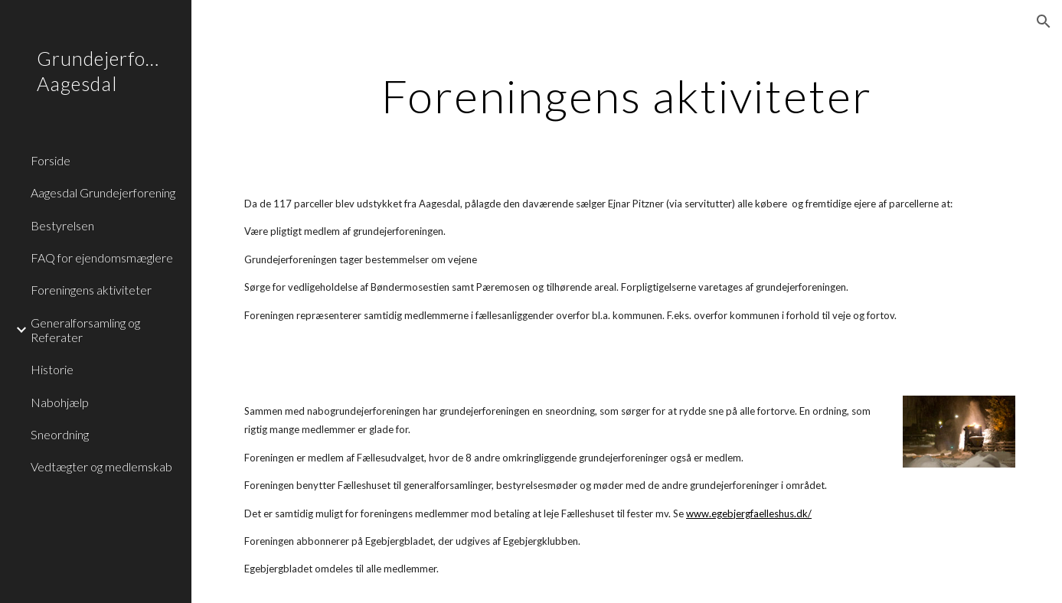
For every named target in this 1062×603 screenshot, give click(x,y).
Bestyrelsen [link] (62, 225)
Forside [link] (50, 160)
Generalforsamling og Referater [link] (85, 329)
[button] (1043, 21)
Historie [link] (52, 369)
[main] (627, 95)
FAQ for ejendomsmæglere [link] (102, 257)
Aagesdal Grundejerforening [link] (103, 192)
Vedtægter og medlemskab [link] (101, 466)
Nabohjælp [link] (60, 402)
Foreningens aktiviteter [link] (91, 289)
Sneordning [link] (60, 434)
